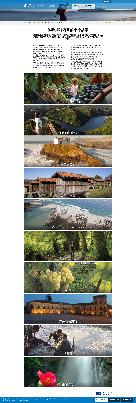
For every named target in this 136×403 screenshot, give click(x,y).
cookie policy (24, 400)
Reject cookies (114, 400)
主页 (25, 22)
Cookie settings (101, 400)
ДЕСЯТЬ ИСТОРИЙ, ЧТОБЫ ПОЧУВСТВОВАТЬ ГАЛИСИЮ (45, 22)
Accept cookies (127, 400)
